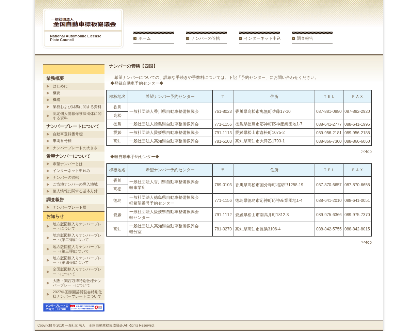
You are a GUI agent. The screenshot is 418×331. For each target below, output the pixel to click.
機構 (56, 100)
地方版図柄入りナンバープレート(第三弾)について (77, 249)
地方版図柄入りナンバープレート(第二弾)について (77, 237)
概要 (56, 93)
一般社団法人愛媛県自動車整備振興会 (164, 132)
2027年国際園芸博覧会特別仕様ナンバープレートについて (77, 294)
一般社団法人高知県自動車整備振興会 (164, 141)
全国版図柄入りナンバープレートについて (77, 271)
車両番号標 (62, 141)
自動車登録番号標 (68, 134)
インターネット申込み (71, 171)
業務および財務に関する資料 (77, 107)
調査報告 (305, 38)
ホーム (145, 38)
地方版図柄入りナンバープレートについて (77, 226)
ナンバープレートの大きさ (75, 148)
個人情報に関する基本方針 (75, 191)
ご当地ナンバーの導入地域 (75, 184)
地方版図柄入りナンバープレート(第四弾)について (77, 260)
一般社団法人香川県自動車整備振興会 (164, 111)
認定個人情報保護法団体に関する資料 (77, 115)
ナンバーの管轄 (205, 38)
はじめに (60, 86)
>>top (366, 151)
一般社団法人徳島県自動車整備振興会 (164, 124)
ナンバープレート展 (69, 207)
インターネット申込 (262, 38)
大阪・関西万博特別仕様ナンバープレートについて (77, 283)
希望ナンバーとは (68, 164)
